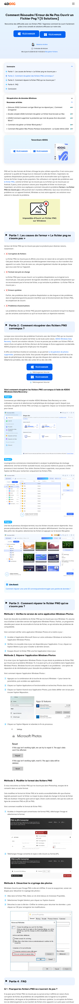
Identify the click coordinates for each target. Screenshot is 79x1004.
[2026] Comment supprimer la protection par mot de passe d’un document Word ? (40, 119)
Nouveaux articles (14, 102)
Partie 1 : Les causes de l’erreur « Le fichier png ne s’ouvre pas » (32, 71)
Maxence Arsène (42, 44)
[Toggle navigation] (73, 3)
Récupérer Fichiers (51, 52)
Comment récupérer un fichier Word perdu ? (40, 125)
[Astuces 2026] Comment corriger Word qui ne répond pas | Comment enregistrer (40, 108)
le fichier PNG (9, 182)
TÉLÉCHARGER (26, 33)
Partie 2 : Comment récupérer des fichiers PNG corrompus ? (31, 76)
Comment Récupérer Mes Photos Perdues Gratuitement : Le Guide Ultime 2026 (40, 129)
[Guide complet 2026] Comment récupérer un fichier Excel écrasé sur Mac (40, 114)
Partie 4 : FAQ (13, 84)
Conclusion (12, 89)
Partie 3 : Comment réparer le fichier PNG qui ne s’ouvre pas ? (31, 80)
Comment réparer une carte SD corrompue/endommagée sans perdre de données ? (38, 589)
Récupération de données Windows (22, 98)
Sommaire (11, 66)
